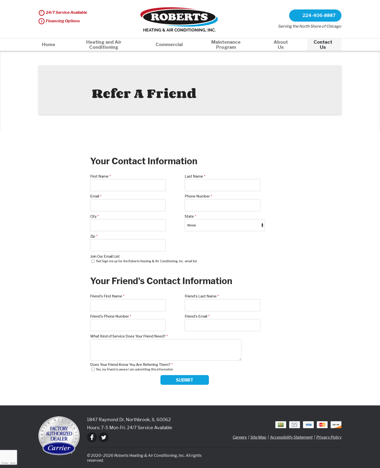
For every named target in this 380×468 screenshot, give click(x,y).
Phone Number (198, 196)
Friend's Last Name (202, 296)
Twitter (104, 437)
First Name (100, 176)
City (94, 216)
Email (95, 196)
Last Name (195, 176)
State (190, 216)
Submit (184, 380)
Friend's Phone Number (110, 316)
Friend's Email (197, 316)
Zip (93, 236)
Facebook (92, 437)
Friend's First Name (107, 296)
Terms (13, 463)
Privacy (4, 463)
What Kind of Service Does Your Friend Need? (129, 336)
